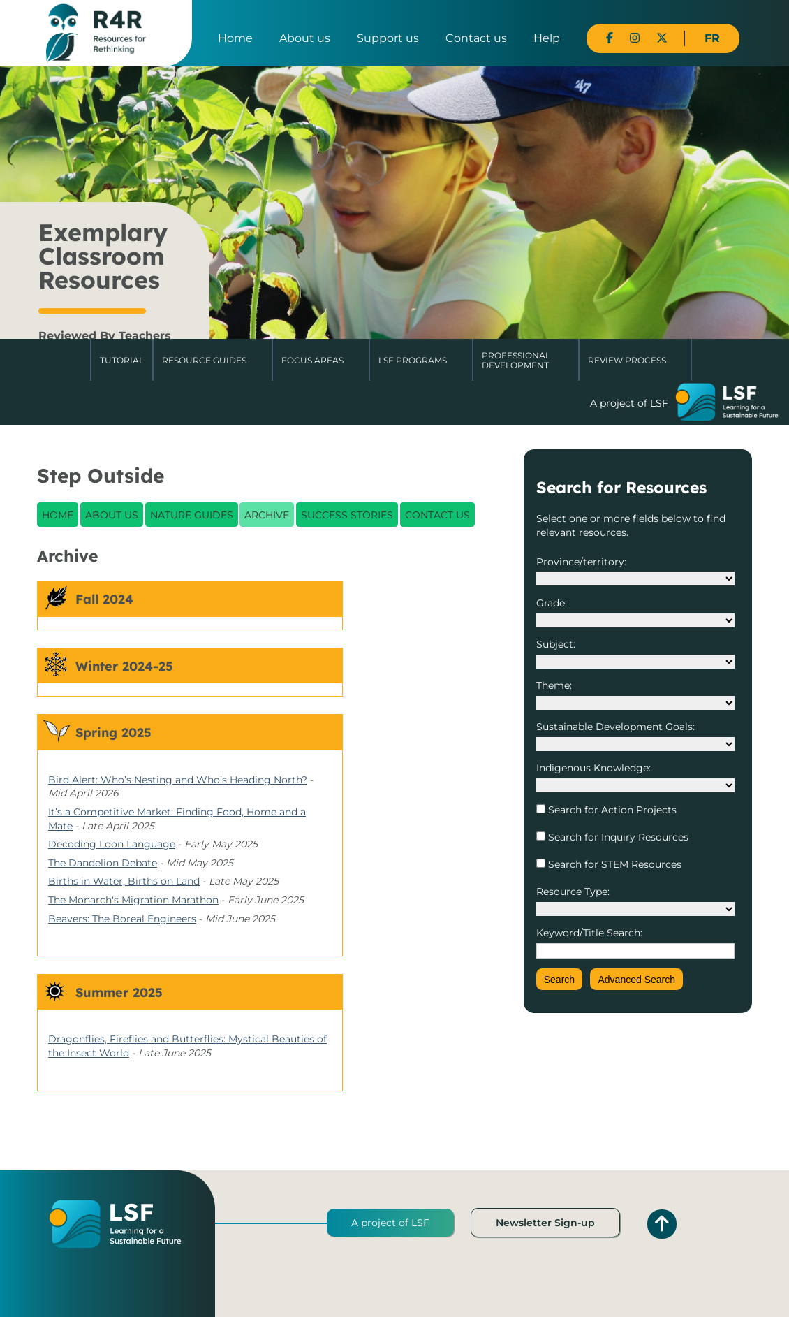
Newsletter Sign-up (545, 1222)
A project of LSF (390, 1222)
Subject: (555, 644)
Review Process (627, 360)
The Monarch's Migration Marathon (133, 900)
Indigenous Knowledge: (593, 768)
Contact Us (437, 515)
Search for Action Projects (611, 809)
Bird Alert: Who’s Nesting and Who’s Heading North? (177, 779)
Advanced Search (636, 979)
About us (304, 38)
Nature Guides (191, 515)
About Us (111, 515)
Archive (266, 515)
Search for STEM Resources (613, 864)
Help (546, 38)
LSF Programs (412, 360)
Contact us (476, 38)
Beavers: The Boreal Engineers (122, 918)
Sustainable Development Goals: (615, 726)
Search (559, 979)
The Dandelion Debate (102, 863)
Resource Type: (573, 891)
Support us (388, 38)
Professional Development (516, 360)
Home (235, 38)
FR (712, 38)
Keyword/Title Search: (589, 932)
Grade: (551, 603)
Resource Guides (204, 360)
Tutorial (122, 360)
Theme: (554, 685)
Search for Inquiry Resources (616, 837)
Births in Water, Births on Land (124, 881)
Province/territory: (581, 561)
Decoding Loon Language (111, 844)
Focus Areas (312, 360)
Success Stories (347, 515)
